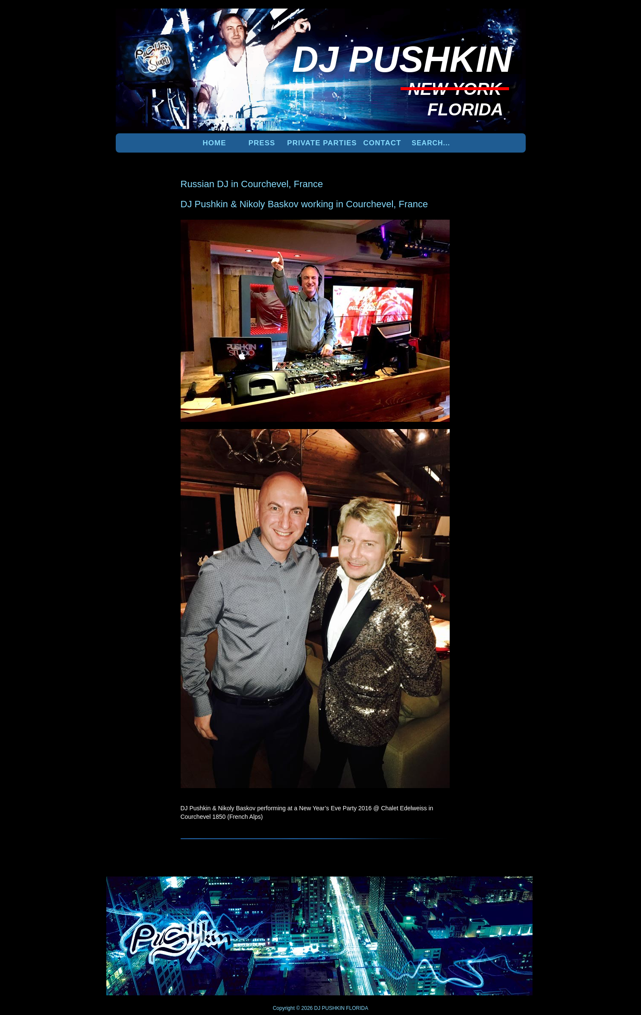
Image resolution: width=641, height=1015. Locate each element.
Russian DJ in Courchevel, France (252, 184)
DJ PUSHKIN (329, 1008)
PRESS (262, 143)
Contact (382, 143)
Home (214, 143)
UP (496, 891)
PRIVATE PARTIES (322, 143)
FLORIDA (357, 1008)
